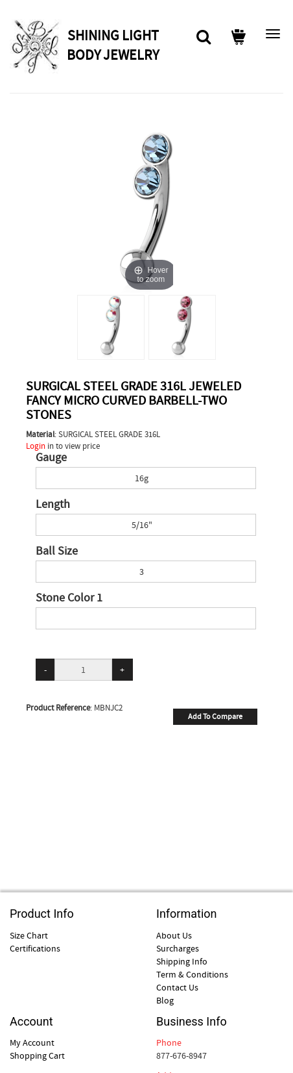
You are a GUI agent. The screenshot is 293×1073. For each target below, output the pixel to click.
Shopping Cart (37, 1055)
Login (35, 445)
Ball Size (57, 551)
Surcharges (177, 948)
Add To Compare (215, 716)
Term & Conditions (192, 974)
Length (53, 505)
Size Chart (29, 935)
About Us (174, 935)
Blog (165, 1000)
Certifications (35, 948)
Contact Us (177, 987)
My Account (32, 1042)
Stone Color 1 (69, 598)
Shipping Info (181, 961)
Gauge (51, 458)
